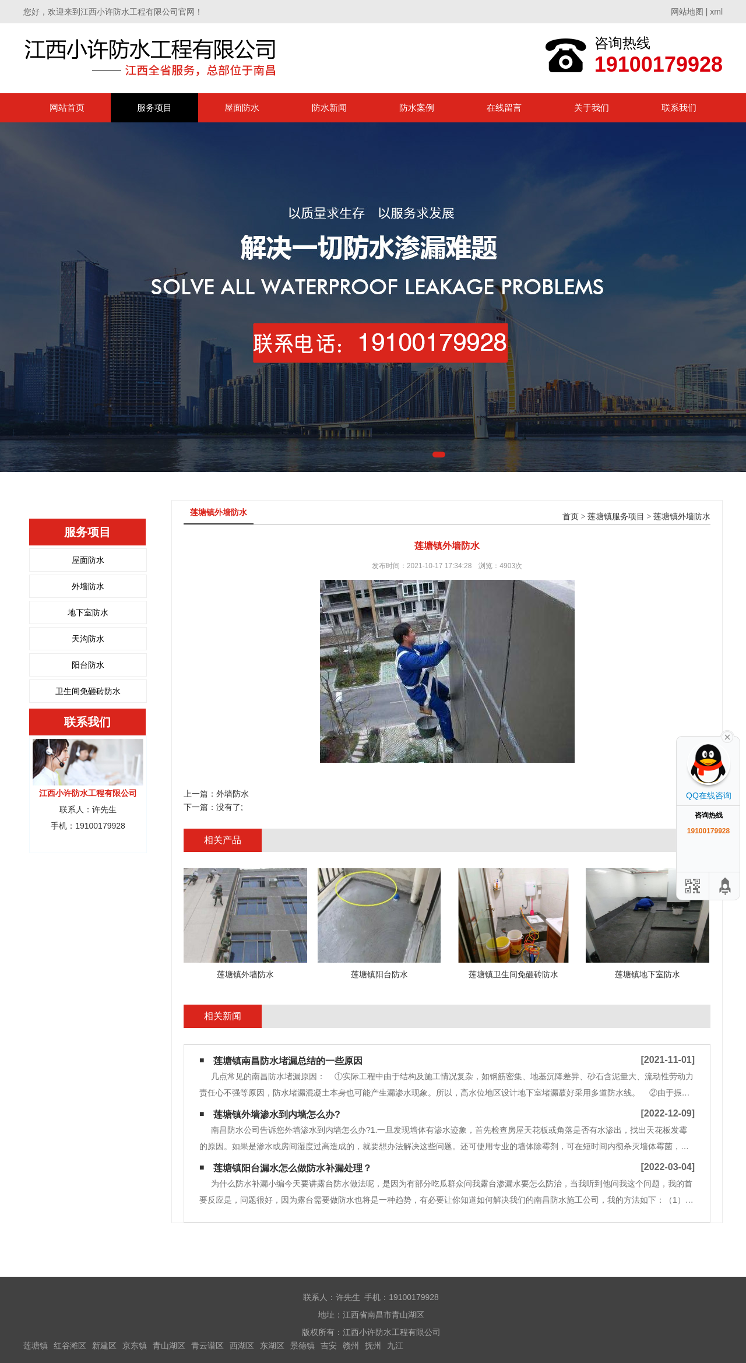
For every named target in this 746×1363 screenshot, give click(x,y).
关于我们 (591, 107)
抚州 (373, 1345)
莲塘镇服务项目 (616, 516)
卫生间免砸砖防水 (88, 691)
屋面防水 (241, 107)
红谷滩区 (70, 1345)
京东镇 (134, 1345)
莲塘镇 (35, 1345)
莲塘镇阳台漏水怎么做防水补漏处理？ (292, 1168)
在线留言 (504, 107)
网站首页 (67, 107)
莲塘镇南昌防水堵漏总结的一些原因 (288, 1061)
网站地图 (687, 11)
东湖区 (272, 1345)
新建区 (104, 1345)
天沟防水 (88, 638)
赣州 (351, 1345)
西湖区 (242, 1345)
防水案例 (416, 107)
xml (716, 11)
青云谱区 (207, 1345)
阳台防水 (88, 665)
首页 (570, 516)
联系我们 (678, 107)
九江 (395, 1345)
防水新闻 (329, 107)
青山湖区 (169, 1345)
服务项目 (154, 107)
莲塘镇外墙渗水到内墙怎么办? (276, 1114)
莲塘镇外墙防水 (681, 516)
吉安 (329, 1345)
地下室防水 (88, 612)
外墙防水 (88, 586)
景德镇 (302, 1345)
